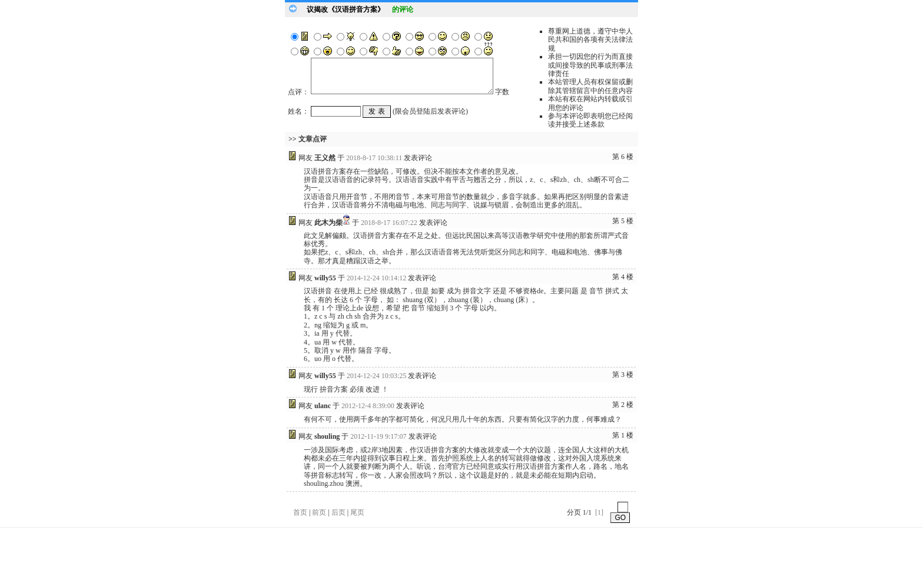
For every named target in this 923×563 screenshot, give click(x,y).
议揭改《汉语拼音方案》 (345, 9)
